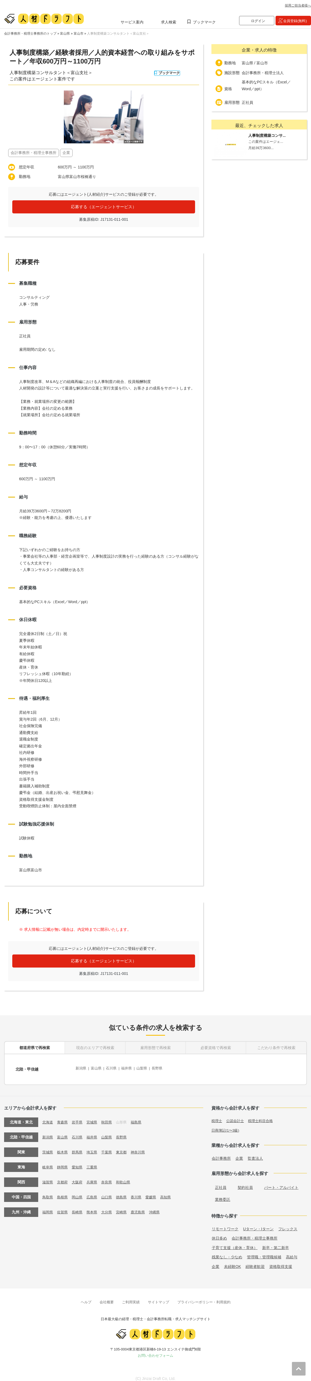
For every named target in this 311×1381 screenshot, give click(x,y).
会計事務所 (221, 1153)
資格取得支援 (280, 1261)
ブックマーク (204, 22)
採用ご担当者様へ (298, 5)
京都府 (63, 1177)
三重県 (94, 1162)
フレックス (287, 1224)
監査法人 (255, 1153)
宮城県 (94, 1117)
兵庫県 (94, 1177)
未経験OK (232, 1261)
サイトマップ (158, 1297)
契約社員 (245, 1182)
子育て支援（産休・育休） (235, 1243)
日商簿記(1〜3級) (226, 1125)
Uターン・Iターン (258, 1224)
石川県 (113, 1067)
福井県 (130, 1067)
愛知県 (79, 1162)
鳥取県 (48, 1192)
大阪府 (79, 1177)
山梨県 (146, 1067)
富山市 (78, 33)
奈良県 (110, 1177)
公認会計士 (236, 1116)
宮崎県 (125, 1207)
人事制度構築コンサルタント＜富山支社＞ (118, 33)
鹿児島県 (143, 1207)
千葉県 (110, 1147)
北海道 (48, 1117)
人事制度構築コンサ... (268, 135)
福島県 (141, 1117)
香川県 (141, 1192)
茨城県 (48, 1147)
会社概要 (107, 1297)
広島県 (94, 1192)
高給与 (291, 1252)
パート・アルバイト (281, 1182)
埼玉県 (94, 1147)
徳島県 (125, 1192)
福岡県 (48, 1207)
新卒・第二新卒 (275, 1243)
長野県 (162, 1067)
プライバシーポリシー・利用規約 (204, 1297)
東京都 (125, 1147)
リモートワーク (225, 1224)
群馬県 (79, 1147)
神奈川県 (143, 1147)
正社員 (220, 1182)
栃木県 (63, 1147)
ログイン (258, 21)
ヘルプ (86, 1297)
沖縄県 (160, 1207)
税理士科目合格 (263, 1116)
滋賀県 (48, 1177)
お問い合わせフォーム (155, 1351)
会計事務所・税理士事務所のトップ (30, 33)
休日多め (219, 1233)
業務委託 (222, 1194)
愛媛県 (157, 1192)
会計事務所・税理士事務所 (254, 1233)
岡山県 (79, 1192)
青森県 (63, 1117)
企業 (239, 1153)
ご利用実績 (131, 1297)
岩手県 (79, 1117)
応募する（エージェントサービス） (103, 206)
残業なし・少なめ (227, 1252)
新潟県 (81, 1067)
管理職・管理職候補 (264, 1252)
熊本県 (94, 1207)
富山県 (65, 33)
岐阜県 (48, 1162)
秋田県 (110, 1117)
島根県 (63, 1192)
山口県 (110, 1192)
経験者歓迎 (255, 1261)
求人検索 (168, 22)
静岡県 (63, 1162)
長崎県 (79, 1207)
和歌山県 (127, 1177)
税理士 (217, 1116)
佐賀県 (63, 1207)
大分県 (110, 1207)
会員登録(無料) (295, 21)
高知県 (172, 1192)
